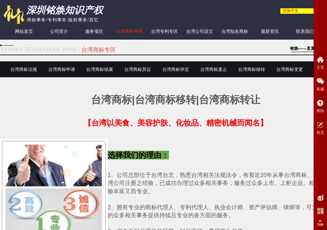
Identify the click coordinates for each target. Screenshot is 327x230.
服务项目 (94, 31)
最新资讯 (270, 31)
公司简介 (59, 31)
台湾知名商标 (234, 31)
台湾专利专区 (164, 31)
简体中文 (290, 11)
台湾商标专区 (129, 31)
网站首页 (24, 31)
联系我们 (305, 31)
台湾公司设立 (199, 31)
